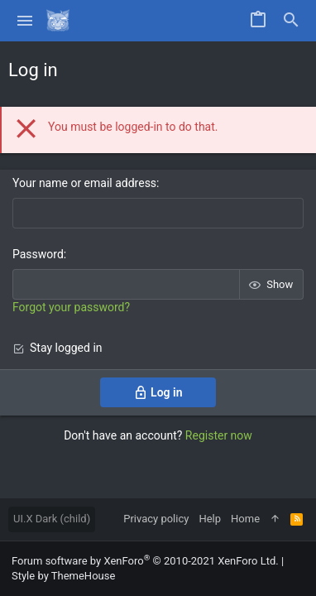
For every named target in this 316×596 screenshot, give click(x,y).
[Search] (291, 20)
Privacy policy (156, 518)
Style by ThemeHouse (63, 576)
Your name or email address (84, 183)
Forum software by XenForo (145, 561)
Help (210, 518)
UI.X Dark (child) (51, 518)
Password (38, 254)
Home (245, 518)
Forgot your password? (71, 307)
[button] (25, 21)
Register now (218, 435)
